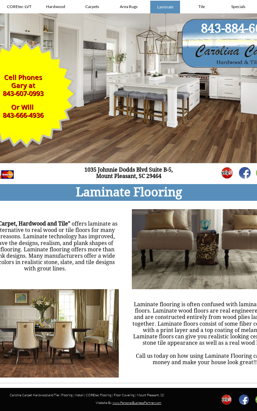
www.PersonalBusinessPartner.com (136, 403)
